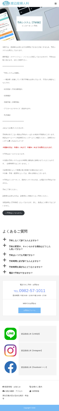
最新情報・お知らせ (11, 387)
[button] (29, 240)
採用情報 (34, 391)
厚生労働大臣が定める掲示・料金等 (15, 397)
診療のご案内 (36, 387)
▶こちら (12, 141)
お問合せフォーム (29, 310)
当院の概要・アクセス (12, 391)
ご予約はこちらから (13, 213)
